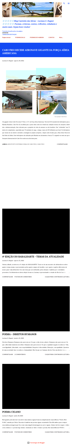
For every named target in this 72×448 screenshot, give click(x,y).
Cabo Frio (40, 144)
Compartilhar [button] (62, 144)
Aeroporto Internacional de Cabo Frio (22, 144)
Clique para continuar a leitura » (57, 277)
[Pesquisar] (64, 3)
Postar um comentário (23, 277)
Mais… (61, 37)
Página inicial (6, 37)
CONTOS (51, 37)
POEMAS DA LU (20, 37)
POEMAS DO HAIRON (37, 37)
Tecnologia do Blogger (36, 443)
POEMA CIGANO (11, 411)
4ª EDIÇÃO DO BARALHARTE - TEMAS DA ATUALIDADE (33, 256)
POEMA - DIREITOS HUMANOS (19, 334)
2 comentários (20, 354)
